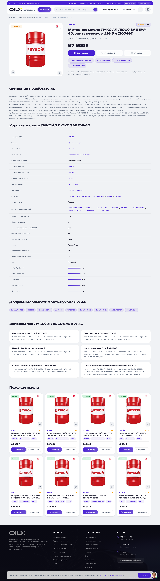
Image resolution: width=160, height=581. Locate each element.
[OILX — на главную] (22, 9)
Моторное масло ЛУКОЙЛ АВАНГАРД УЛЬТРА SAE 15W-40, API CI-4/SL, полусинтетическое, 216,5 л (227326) (97, 435)
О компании (72, 3)
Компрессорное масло (61, 560)
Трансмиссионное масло (62, 545)
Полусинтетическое (62, 438)
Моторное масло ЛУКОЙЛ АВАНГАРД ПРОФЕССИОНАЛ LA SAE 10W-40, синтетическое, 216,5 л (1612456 (25, 435)
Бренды (88, 552)
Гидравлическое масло (61, 541)
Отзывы (82, 3)
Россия (71, 178)
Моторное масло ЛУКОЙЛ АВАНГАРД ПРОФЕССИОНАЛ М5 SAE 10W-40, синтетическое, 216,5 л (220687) (25, 498)
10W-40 (14, 438)
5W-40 (71, 38)
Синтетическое (83, 38)
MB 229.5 (88, 208)
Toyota (109, 196)
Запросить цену (81, 53)
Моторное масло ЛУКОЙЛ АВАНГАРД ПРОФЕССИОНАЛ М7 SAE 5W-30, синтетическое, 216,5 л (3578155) (133, 498)
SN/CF (71, 166)
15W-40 (86, 438)
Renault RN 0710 (100, 208)
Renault (118, 196)
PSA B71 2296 (103, 210)
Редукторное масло (60, 552)
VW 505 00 (125, 208)
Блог (119, 3)
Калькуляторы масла (93, 541)
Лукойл (33, 17)
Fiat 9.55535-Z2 (75, 210)
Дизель (71, 190)
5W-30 (122, 501)
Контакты (110, 3)
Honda (71, 196)
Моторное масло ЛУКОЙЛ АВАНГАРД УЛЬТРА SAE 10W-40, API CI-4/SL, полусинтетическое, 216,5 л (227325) (61, 435)
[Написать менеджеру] (154, 575)
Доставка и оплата (96, 3)
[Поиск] (95, 9)
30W (121, 438)
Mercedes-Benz (98, 196)
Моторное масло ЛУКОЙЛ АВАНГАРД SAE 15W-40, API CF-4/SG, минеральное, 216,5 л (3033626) (61, 498)
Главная (12, 17)
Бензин (80, 190)
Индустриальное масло (62, 556)
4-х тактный (73, 184)
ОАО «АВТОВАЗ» (83, 196)
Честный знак (90, 564)
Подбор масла (130, 3)
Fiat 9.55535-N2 (138, 208)
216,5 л (93, 38)
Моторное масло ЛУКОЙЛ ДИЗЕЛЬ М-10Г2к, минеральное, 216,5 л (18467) (132, 435)
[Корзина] (148, 9)
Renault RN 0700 (75, 208)
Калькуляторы (144, 3)
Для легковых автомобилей (79, 155)
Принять (144, 575)
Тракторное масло (60, 548)
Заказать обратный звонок (131, 560)
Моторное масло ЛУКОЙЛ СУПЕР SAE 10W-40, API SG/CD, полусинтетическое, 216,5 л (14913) (98, 498)
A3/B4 (71, 172)
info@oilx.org (129, 9)
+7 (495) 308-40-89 (109, 10)
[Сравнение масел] (140, 9)
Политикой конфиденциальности (111, 575)
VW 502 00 (114, 208)
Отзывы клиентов (91, 548)
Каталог (44, 10)
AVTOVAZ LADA (89, 210)
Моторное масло (23, 17)
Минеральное (130, 438)
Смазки (56, 564)
